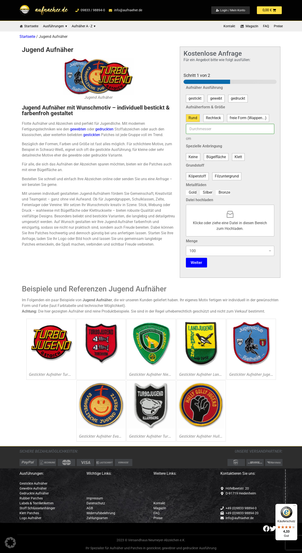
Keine (193, 157)
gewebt (216, 98)
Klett (238, 157)
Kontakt (229, 26)
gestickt (194, 98)
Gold (192, 192)
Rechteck (213, 118)
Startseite (31, 26)
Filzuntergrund (227, 176)
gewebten (78, 129)
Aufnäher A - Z (83, 26)
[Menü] (294, 507)
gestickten (91, 135)
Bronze (224, 192)
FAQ (266, 26)
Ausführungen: (32, 473)
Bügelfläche (216, 157)
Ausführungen (55, 26)
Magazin (252, 26)
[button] (10, 542)
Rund (192, 118)
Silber (207, 192)
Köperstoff (197, 176)
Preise (278, 26)
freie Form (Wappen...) (248, 118)
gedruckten (104, 129)
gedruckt (238, 98)
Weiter (196, 262)
